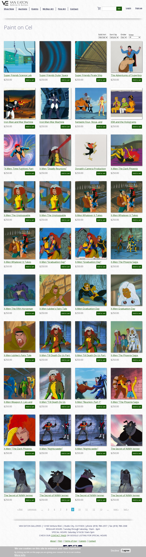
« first (20, 509)
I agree (125, 550)
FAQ (60, 541)
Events (35, 9)
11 (86, 509)
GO (119, 8)
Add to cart (30, 80)
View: (131, 35)
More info (20, 555)
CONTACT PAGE (58, 535)
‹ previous (31, 509)
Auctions (22, 9)
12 (94, 509)
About (53, 541)
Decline (115, 550)
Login (128, 8)
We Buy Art (48, 9)
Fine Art (62, 9)
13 (101, 509)
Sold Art (102, 35)
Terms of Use (70, 541)
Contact (74, 9)
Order (123, 35)
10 (79, 509)
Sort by (113, 35)
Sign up (138, 8)
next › (116, 509)
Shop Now (9, 9)
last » (126, 509)
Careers (82, 541)
